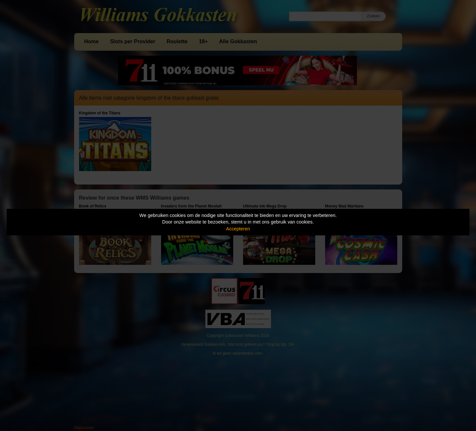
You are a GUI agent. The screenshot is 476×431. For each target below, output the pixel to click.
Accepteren (238, 228)
